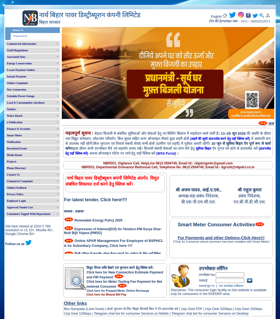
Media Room (14, 155)
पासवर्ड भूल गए (207, 285)
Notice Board (14, 115)
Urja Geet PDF (191, 309)
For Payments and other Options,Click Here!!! (221, 238)
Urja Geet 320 (215, 309)
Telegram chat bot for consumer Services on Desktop (210, 313)
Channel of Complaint (20, 181)
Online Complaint (17, 83)
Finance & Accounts (18, 128)
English (216, 17)
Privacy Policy (15, 194)
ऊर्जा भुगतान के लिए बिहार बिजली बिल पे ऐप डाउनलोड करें (142, 309)
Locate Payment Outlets (21, 69)
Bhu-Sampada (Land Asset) (84, 309)
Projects (11, 161)
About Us (17, 30)
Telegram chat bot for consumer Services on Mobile (131, 313)
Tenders (11, 109)
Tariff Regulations (17, 50)
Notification (14, 141)
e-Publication (14, 122)
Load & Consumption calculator (26, 102)
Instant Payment (16, 76)
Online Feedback (17, 187)
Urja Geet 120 (74, 313)
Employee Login (16, 200)
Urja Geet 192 (244, 309)
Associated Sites (16, 56)
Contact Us (13, 174)
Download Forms (17, 148)
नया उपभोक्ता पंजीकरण (231, 285)
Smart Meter (14, 135)
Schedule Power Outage (20, 96)
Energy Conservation (19, 63)
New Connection (16, 89)
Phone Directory (16, 168)
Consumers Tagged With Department (28, 213)
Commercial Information (21, 43)
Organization (20, 35)
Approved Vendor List (20, 207)
